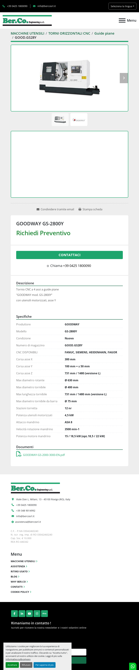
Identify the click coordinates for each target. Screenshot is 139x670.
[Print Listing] (90, 209)
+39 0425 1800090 (16, 6)
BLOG (14, 576)
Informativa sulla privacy (18, 659)
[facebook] (14, 613)
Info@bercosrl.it (25, 516)
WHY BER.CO (18, 581)
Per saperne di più (44, 664)
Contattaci (70, 255)
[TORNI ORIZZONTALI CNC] (69, 33)
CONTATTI (17, 586)
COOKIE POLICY (20, 591)
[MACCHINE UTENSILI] (27, 33)
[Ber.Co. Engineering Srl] (35, 487)
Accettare (12, 664)
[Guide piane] (104, 33)
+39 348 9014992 (25, 510)
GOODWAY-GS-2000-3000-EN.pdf (40, 455)
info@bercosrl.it (46, 6)
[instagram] (37, 613)
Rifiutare (26, 664)
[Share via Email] (55, 209)
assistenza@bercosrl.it (28, 521)
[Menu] (122, 20)
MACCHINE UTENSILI (23, 561)
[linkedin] (22, 613)
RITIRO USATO (19, 571)
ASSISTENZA (18, 566)
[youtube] (29, 613)
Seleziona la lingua (121, 6)
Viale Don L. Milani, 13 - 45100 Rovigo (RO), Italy (43, 499)
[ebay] (44, 613)
